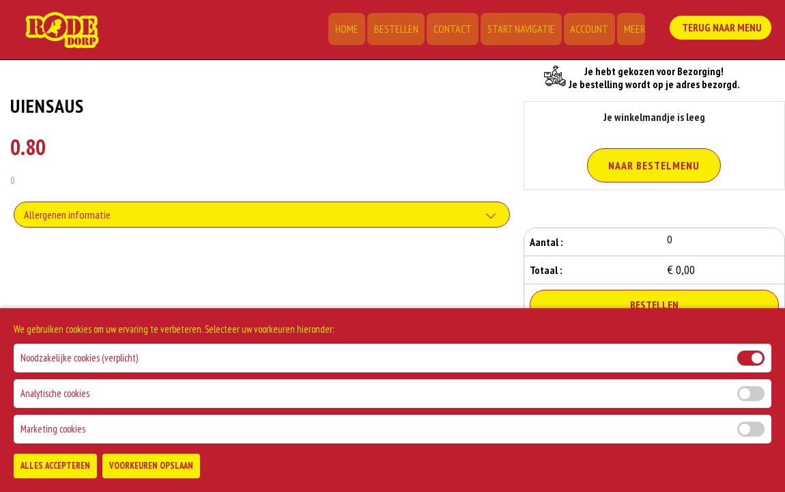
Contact (460, 31)
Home (359, 31)
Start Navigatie (526, 31)
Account (592, 31)
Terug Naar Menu (723, 28)
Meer (634, 31)
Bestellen (406, 31)
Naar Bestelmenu (654, 165)
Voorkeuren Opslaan (151, 475)
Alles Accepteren (55, 475)
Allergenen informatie (67, 216)
